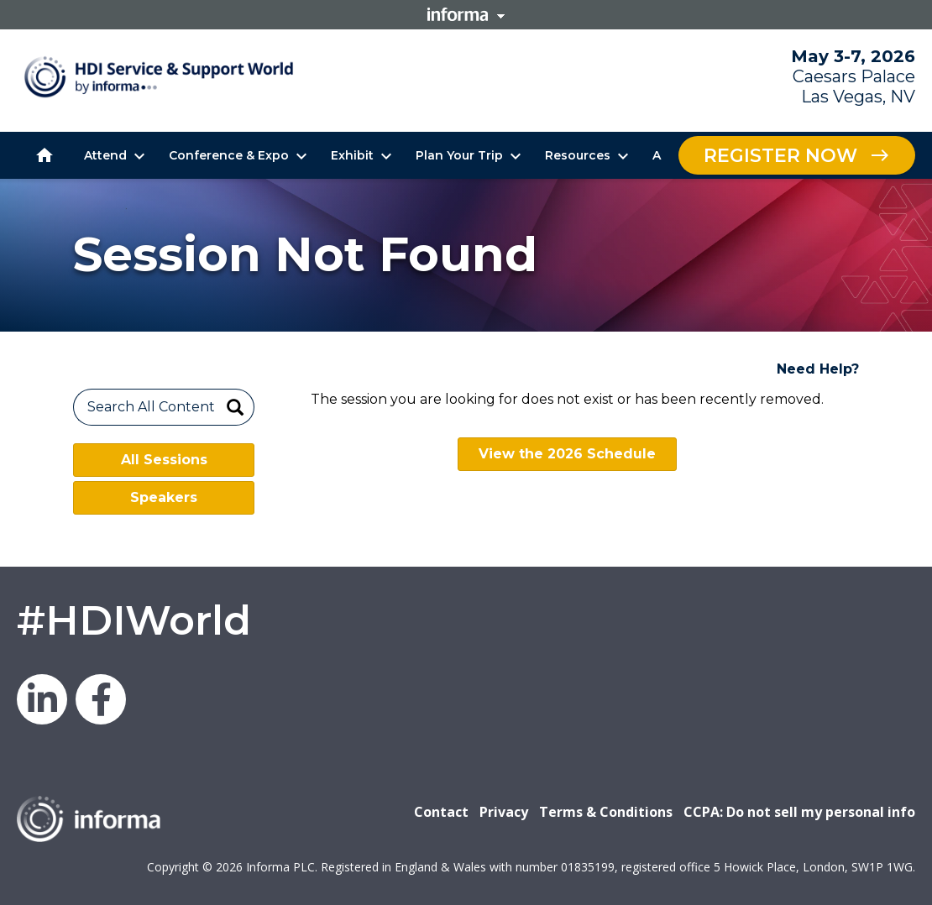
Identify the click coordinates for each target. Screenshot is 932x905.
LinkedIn (42, 699)
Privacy (503, 812)
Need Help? (818, 369)
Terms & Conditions (606, 812)
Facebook (101, 699)
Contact (441, 812)
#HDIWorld (134, 620)
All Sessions (164, 460)
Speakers (163, 497)
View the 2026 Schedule (567, 454)
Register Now (780, 155)
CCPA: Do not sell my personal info (799, 812)
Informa (466, 14)
